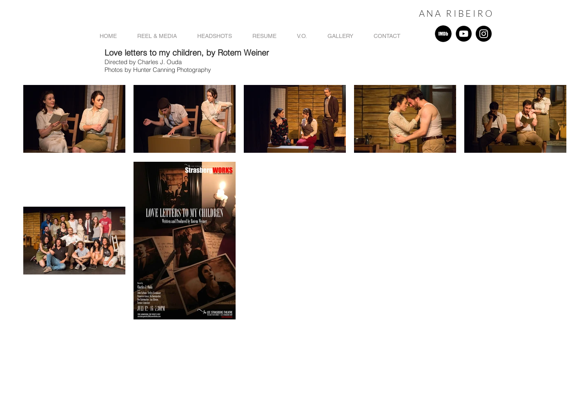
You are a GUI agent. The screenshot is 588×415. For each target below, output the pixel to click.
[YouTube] (464, 34)
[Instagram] (484, 34)
